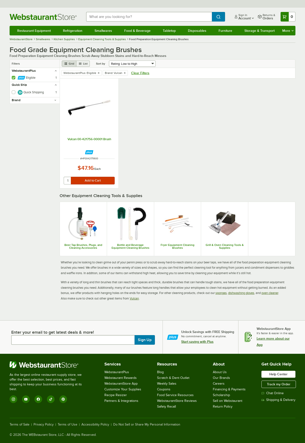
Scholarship (221, 395)
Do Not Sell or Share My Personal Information (146, 424)
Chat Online (272, 393)
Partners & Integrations (121, 401)
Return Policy (222, 406)
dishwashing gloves (241, 293)
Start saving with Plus (197, 341)
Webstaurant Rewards (120, 378)
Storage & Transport (259, 31)
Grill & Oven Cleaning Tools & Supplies (225, 246)
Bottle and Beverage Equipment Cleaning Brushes (130, 246)
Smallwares (103, 31)
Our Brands (221, 378)
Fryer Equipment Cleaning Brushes (177, 246)
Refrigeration (72, 31)
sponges (221, 293)
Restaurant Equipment (34, 31)
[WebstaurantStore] (49, 365)
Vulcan (134, 298)
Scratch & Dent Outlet (173, 378)
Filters (16, 63)
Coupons (163, 389)
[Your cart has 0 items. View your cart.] (288, 17)
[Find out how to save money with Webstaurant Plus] (89, 152)
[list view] (83, 64)
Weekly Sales (166, 383)
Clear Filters (140, 73)
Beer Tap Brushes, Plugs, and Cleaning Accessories (83, 246)
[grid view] (69, 64)
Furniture (225, 31)
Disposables (197, 31)
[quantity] (68, 180)
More (288, 31)
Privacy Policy (44, 424)
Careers (219, 383)
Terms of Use (67, 424)
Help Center (278, 374)
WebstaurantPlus (116, 372)
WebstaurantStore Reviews (177, 401)
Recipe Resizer (115, 395)
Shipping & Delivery (278, 400)
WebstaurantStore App (121, 383)
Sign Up (145, 340)
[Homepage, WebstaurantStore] (44, 17)
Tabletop (169, 31)
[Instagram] (13, 399)
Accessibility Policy (95, 424)
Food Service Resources (175, 395)
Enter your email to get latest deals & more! (52, 332)
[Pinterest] (63, 399)
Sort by (100, 63)
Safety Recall (166, 406)
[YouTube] (26, 399)
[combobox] (149, 17)
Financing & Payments (229, 389)
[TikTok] (51, 399)
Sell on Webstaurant (227, 401)
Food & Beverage (137, 31)
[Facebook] (38, 399)
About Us (220, 372)
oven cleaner (269, 293)
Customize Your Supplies (122, 389)
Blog (160, 372)
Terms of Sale (19, 424)
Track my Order (278, 384)
